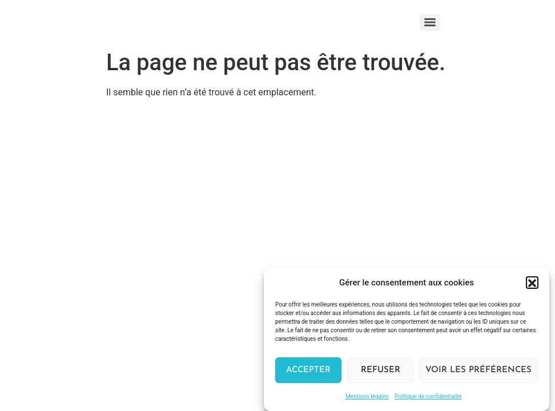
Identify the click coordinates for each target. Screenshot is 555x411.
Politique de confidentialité (428, 399)
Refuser (380, 372)
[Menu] (430, 22)
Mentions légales (367, 399)
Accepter (308, 372)
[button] (532, 284)
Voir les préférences (478, 372)
